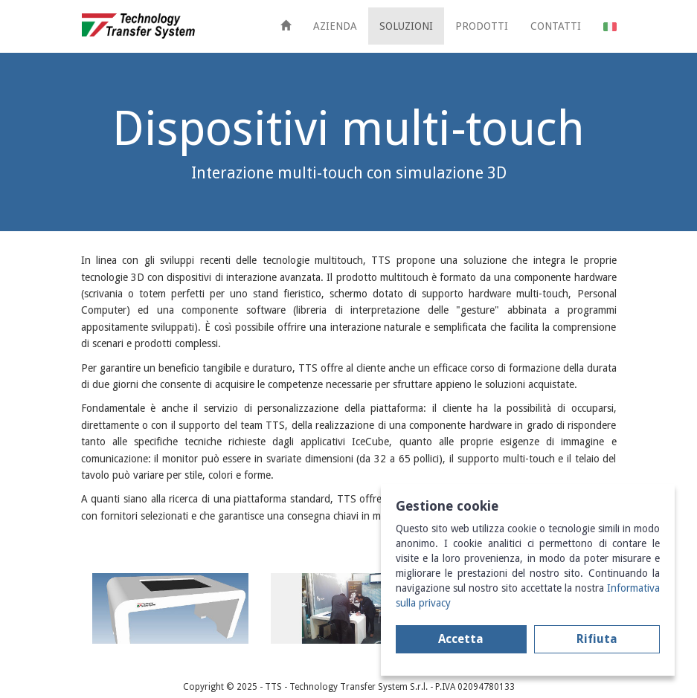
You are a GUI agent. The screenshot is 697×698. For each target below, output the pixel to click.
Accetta (461, 639)
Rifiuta (596, 639)
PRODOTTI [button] (481, 26)
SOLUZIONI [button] (406, 26)
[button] (610, 26)
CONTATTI (555, 26)
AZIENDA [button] (335, 26)
